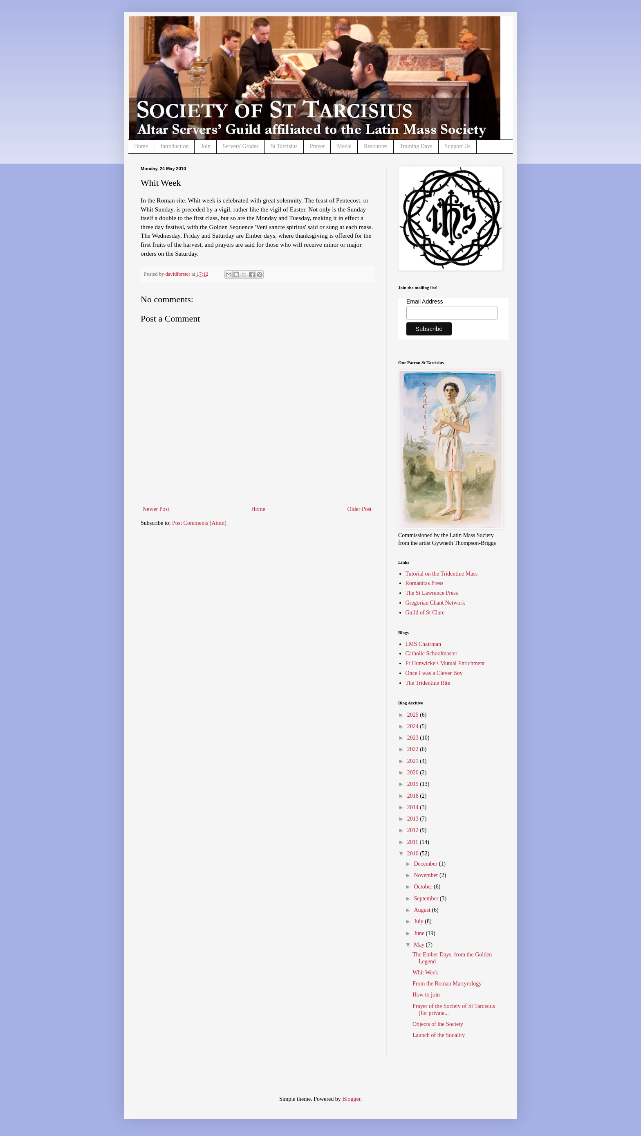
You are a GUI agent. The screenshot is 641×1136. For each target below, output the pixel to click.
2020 (413, 772)
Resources (376, 146)
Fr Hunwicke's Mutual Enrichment (445, 663)
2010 (413, 853)
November (426, 875)
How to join (426, 995)
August (423, 910)
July (419, 921)
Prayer (317, 146)
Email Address (424, 301)
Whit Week (425, 973)
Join (205, 146)
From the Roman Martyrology (447, 984)
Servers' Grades (241, 146)
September (426, 898)
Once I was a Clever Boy (434, 673)
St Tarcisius (284, 146)
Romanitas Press (425, 583)
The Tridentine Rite (428, 683)
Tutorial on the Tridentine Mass (442, 574)
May (420, 945)
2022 (413, 749)
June (420, 933)
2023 (413, 738)
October (424, 887)
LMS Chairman (424, 644)
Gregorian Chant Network (435, 603)
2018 (413, 796)
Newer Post (156, 509)
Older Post (359, 509)
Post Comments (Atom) (199, 523)
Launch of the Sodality (438, 1035)
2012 (413, 830)
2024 (413, 726)
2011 (413, 842)
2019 (413, 784)
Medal (344, 146)
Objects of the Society (437, 1024)
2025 (413, 715)
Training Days (416, 146)
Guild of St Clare (425, 613)
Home (141, 146)
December (426, 864)
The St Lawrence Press (432, 593)
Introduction (174, 146)
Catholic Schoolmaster (431, 653)
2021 (413, 761)
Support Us (458, 146)
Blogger (351, 1099)
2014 (413, 807)
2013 (413, 819)
